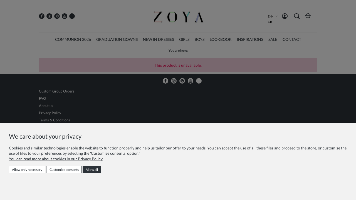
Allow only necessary (27, 170)
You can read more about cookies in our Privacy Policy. (56, 158)
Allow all (92, 170)
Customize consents (64, 170)
